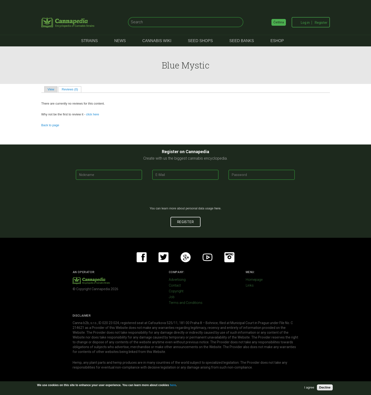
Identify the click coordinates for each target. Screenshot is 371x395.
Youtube (207, 257)
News (120, 41)
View (51, 89)
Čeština (278, 22)
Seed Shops (200, 41)
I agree (309, 387)
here (217, 208)
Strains (89, 41)
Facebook (142, 257)
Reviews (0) (71, 89)
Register (321, 23)
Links (250, 285)
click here (92, 114)
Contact (175, 285)
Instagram (229, 257)
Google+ (186, 257)
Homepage (254, 280)
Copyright (176, 291)
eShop (277, 41)
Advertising (177, 280)
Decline (324, 387)
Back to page (50, 125)
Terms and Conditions (185, 303)
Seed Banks (241, 41)
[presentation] (185, 195)
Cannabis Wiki (156, 41)
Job (172, 297)
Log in (305, 23)
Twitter (163, 257)
